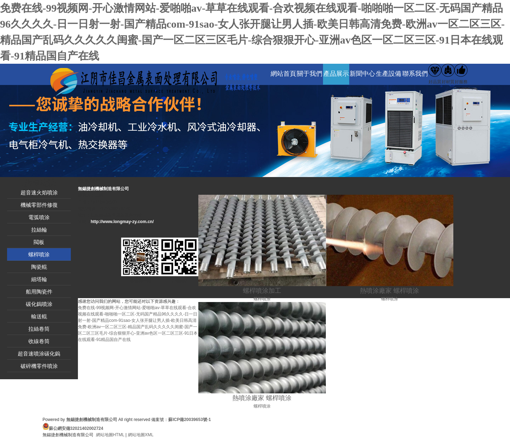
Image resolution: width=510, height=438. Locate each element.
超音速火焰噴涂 (39, 192)
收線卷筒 (39, 341)
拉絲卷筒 (39, 329)
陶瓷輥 (39, 267)
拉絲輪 (39, 230)
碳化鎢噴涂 (39, 304)
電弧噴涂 (39, 217)
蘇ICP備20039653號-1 (189, 419)
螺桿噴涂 (39, 254)
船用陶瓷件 (39, 292)
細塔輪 (39, 279)
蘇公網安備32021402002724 (76, 428)
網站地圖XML (141, 434)
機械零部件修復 (39, 205)
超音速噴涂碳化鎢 (39, 354)
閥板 (39, 242)
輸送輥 (39, 316)
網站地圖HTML (110, 434)
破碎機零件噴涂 (39, 366)
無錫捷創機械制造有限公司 (91, 419)
